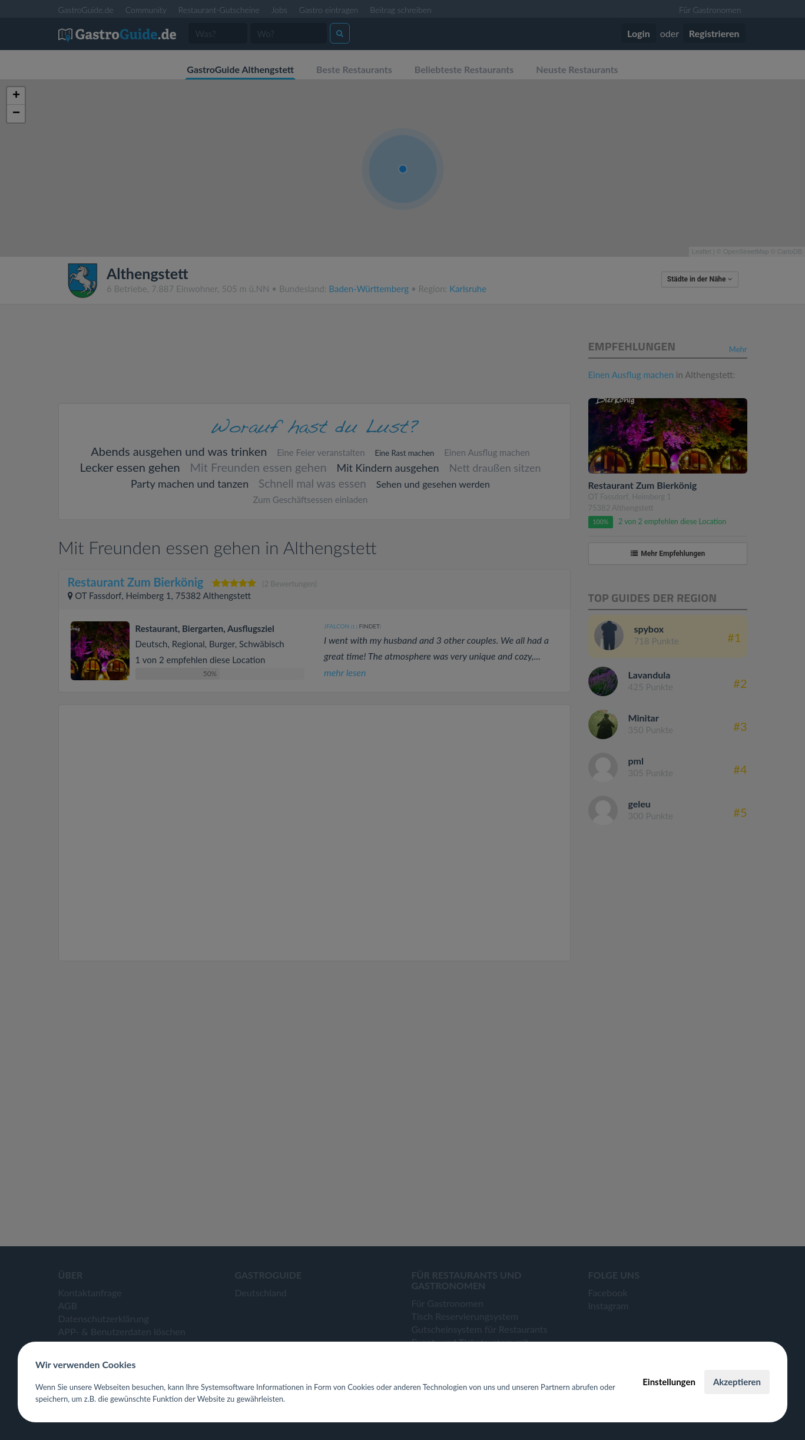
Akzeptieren (737, 1381)
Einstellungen (668, 1381)
